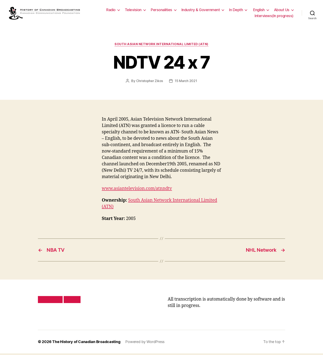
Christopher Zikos (149, 83)
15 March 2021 (186, 83)
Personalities (161, 10)
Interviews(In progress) (274, 17)
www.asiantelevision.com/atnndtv (137, 190)
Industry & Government (200, 10)
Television (133, 10)
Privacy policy (50, 301)
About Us (281, 10)
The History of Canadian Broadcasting (86, 343)
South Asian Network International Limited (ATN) (161, 46)
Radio (111, 10)
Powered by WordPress (145, 343)
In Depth (236, 10)
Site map (72, 301)
